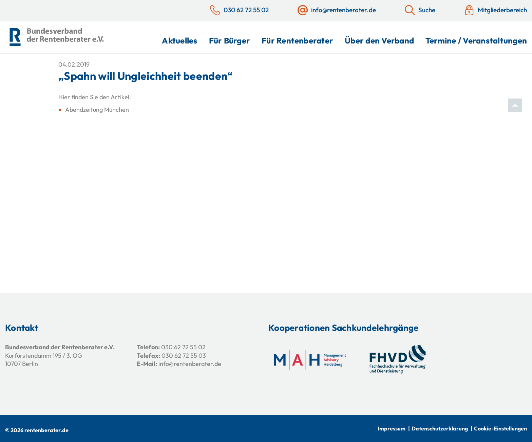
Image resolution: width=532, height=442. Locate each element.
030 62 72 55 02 (183, 347)
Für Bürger (229, 40)
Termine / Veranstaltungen (476, 40)
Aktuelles (179, 40)
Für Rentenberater (297, 40)
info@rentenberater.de (189, 364)
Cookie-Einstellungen (500, 428)
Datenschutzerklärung (440, 428)
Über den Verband (379, 40)
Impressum (391, 428)
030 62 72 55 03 (184, 355)
